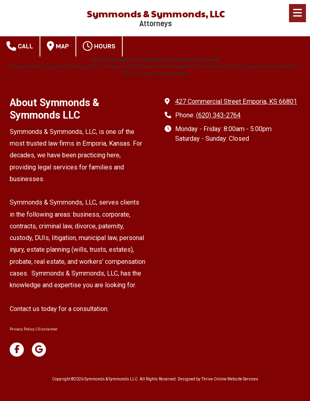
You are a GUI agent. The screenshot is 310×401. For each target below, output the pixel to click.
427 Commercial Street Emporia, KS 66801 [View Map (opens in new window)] (236, 101)
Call (19, 46)
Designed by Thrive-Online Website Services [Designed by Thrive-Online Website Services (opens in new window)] (218, 379)
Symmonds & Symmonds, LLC (156, 13)
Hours (99, 46)
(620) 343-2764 (218, 115)
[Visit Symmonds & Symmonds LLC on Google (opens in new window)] (39, 350)
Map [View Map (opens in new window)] (58, 46)
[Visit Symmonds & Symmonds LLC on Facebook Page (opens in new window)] (17, 350)
